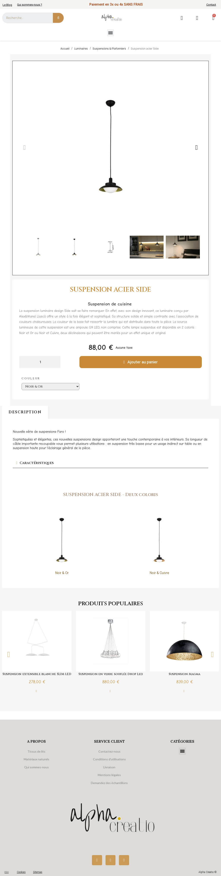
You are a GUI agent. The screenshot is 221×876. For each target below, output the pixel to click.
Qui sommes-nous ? (29, 4)
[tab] (110, 463)
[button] (24, 147)
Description (25, 412)
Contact (211, 4)
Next (212, 654)
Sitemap (37, 872)
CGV (7, 872)
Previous (8, 654)
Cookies (21, 872)
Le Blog (7, 4)
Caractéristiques (37, 463)
